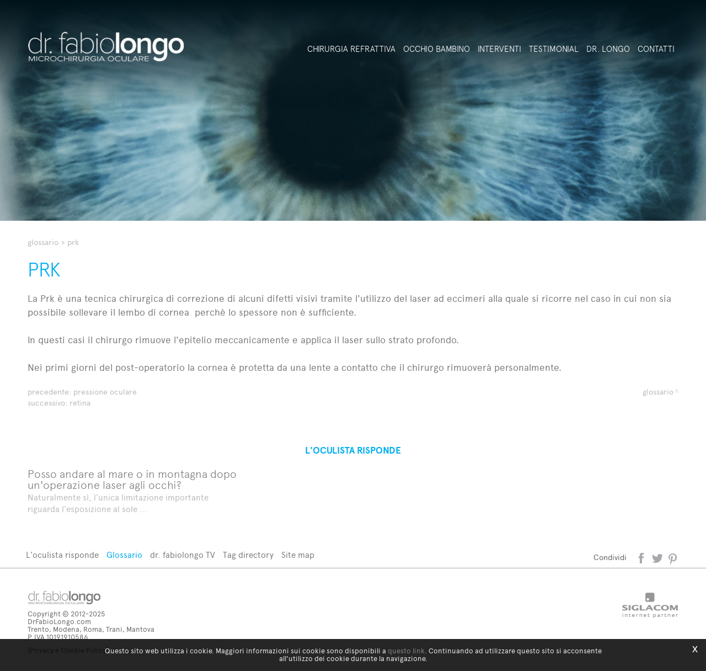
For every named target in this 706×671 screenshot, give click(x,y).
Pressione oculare (105, 392)
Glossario (43, 242)
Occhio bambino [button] (436, 49)
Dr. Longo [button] (608, 49)
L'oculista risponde (62, 555)
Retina (79, 403)
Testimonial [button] (554, 49)
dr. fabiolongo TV (182, 555)
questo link (406, 651)
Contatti (656, 49)
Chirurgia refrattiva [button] (351, 49)
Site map (297, 555)
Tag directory (248, 555)
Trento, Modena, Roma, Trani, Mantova (91, 629)
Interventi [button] (499, 49)
